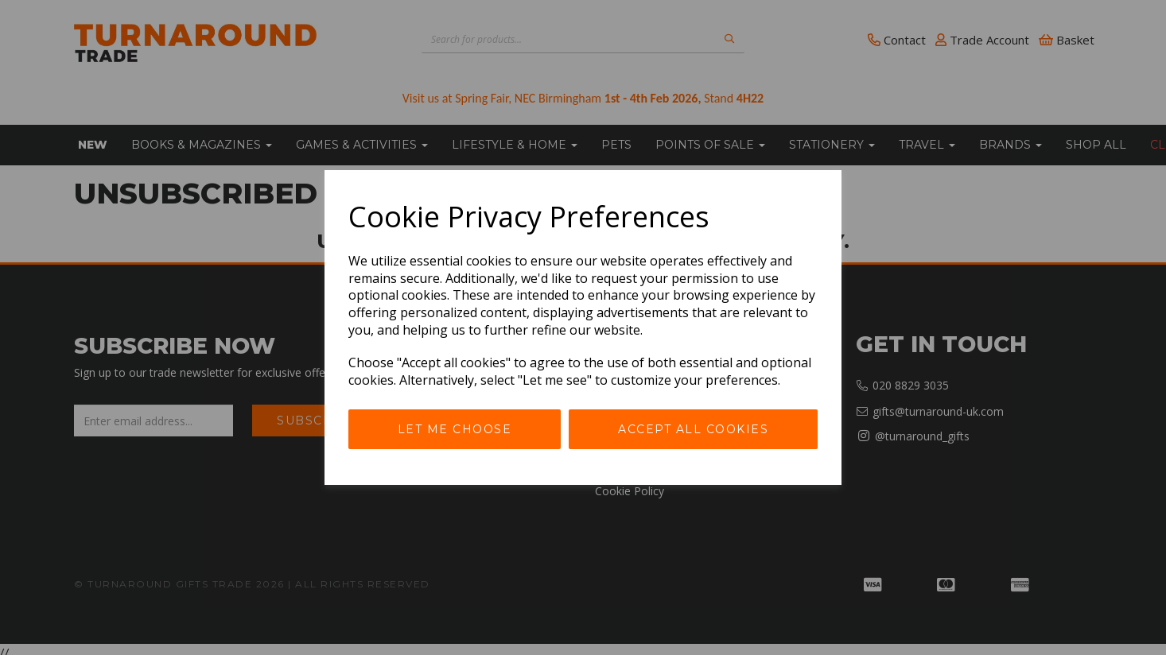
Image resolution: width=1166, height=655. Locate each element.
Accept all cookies (693, 429)
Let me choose (455, 429)
